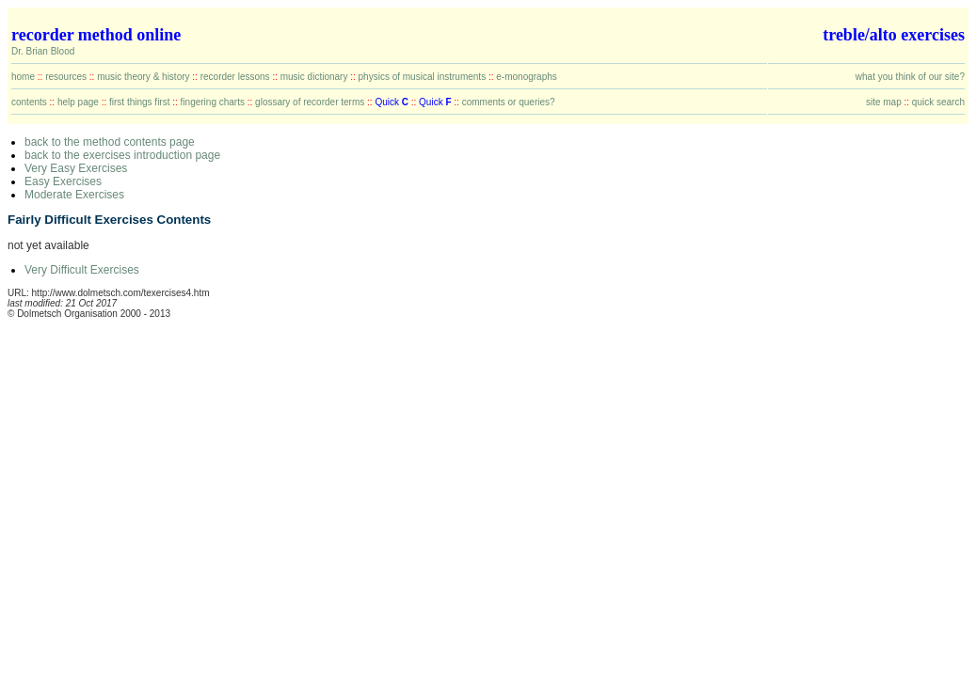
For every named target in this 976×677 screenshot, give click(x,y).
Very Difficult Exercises (81, 269)
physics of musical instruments (423, 76)
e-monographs (526, 76)
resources (66, 76)
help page (78, 102)
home (23, 76)
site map (884, 102)
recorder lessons (235, 76)
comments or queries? (508, 102)
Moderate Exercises (74, 194)
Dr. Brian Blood (42, 51)
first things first (139, 102)
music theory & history (143, 76)
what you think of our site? (910, 76)
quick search (938, 102)
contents (29, 102)
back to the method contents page (109, 142)
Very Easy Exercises (75, 168)
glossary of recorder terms (309, 102)
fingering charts (213, 102)
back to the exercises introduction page (122, 155)
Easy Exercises (63, 181)
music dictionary (314, 76)
